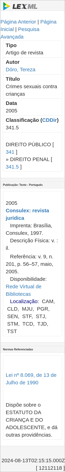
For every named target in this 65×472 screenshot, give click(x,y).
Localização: (24, 301)
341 (10, 152)
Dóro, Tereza (20, 69)
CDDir (49, 120)
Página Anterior (18, 22)
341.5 (12, 167)
